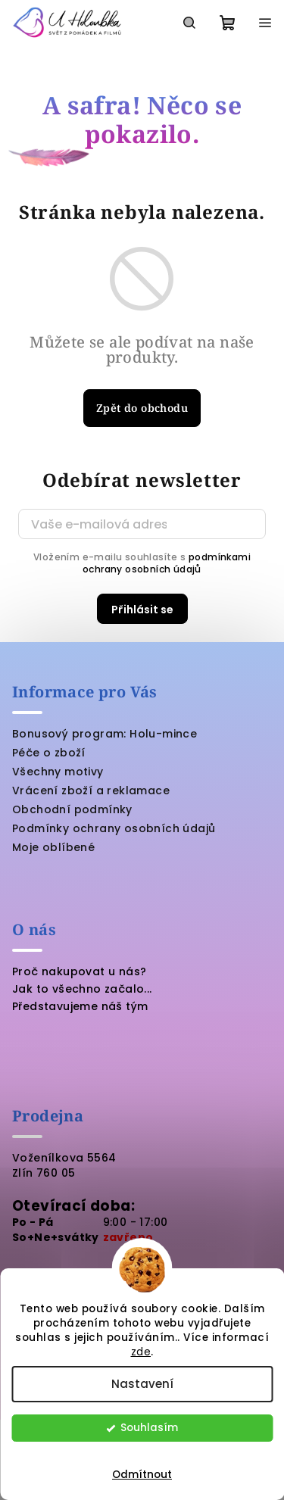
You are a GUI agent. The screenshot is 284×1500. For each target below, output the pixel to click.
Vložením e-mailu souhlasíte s (142, 563)
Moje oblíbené (53, 847)
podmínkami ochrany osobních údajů (167, 562)
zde (141, 1352)
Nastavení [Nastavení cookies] (142, 1384)
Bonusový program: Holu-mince (104, 733)
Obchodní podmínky (72, 809)
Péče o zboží (49, 752)
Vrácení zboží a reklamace (91, 790)
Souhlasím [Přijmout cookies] (149, 1427)
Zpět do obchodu (142, 408)
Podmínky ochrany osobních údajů (113, 828)
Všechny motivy (58, 771)
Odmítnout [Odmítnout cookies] (142, 1474)
